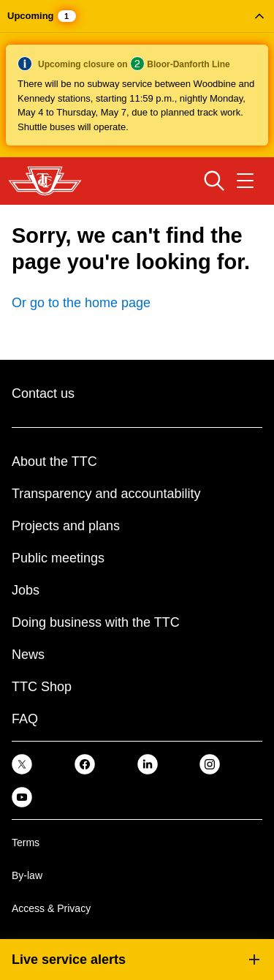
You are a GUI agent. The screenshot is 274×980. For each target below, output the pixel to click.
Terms (25, 842)
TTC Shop (42, 686)
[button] (137, 78)
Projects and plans (66, 526)
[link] (22, 763)
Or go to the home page (81, 302)
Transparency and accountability (106, 493)
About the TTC (54, 461)
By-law (27, 875)
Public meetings (58, 558)
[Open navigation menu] (245, 180)
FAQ (25, 719)
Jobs (25, 590)
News (28, 654)
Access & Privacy (51, 908)
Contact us (43, 393)
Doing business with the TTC (96, 622)
